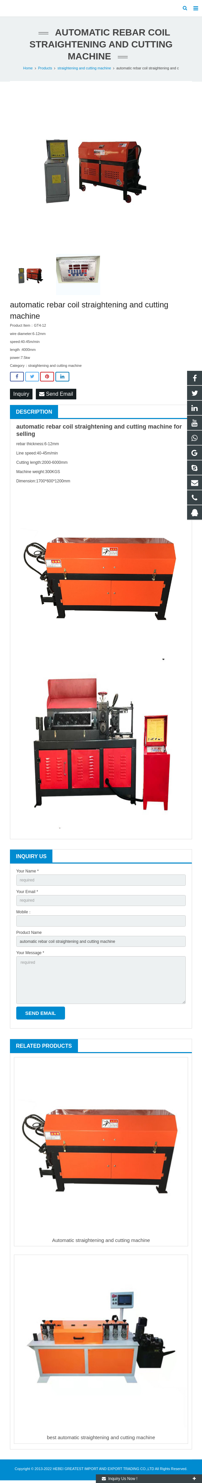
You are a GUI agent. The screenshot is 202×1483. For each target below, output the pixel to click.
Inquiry (21, 394)
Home (28, 68)
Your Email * (27, 891)
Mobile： (24, 912)
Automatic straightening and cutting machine (101, 1240)
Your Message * (30, 952)
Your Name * (27, 871)
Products (45, 68)
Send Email (56, 394)
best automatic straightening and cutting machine (101, 1437)
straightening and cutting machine (84, 68)
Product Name (29, 932)
